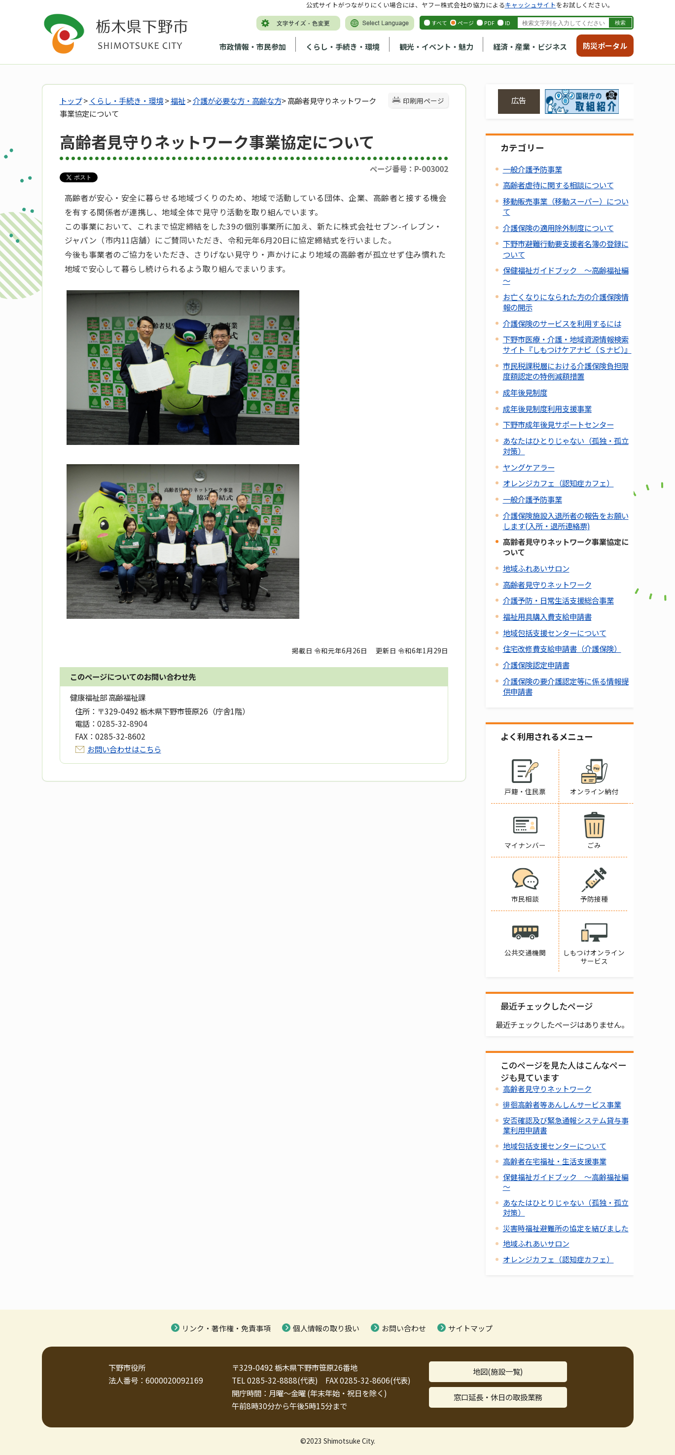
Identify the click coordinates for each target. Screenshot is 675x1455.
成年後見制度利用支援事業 (547, 408)
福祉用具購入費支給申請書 (547, 616)
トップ (71, 100)
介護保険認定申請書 (536, 664)
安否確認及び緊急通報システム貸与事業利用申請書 (566, 1125)
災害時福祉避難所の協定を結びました (566, 1228)
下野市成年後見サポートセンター (558, 424)
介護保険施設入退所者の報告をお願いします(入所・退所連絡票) (566, 520)
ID (507, 23)
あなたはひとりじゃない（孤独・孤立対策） (566, 445)
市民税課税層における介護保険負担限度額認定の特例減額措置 (566, 370)
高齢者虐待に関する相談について (558, 184)
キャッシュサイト (530, 4)
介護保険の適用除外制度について (558, 227)
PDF (489, 23)
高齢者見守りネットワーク (547, 584)
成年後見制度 (525, 392)
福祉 (178, 100)
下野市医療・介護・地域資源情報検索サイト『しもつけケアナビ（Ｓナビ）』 (567, 344)
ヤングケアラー (529, 467)
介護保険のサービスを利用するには (562, 323)
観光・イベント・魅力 (436, 46)
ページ (466, 23)
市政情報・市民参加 (252, 46)
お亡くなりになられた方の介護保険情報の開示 (566, 301)
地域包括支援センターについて (554, 632)
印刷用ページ (423, 100)
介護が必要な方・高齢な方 (237, 100)
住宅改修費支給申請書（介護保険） (562, 648)
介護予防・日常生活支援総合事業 (558, 600)
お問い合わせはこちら (124, 749)
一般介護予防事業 (532, 169)
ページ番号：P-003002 (409, 168)
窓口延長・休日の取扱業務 (498, 1396)
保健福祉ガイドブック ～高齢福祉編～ (566, 275)
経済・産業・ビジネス (530, 46)
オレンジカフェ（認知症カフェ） (558, 482)
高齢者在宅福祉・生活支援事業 (554, 1161)
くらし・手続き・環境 (343, 46)
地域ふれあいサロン (536, 568)
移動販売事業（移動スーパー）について (566, 206)
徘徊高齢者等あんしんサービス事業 (562, 1104)
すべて (439, 23)
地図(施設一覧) (498, 1371)
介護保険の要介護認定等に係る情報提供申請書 (566, 686)
